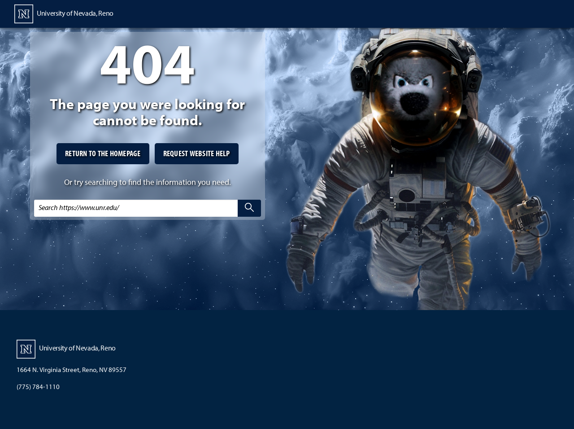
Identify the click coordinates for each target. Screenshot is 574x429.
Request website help (196, 153)
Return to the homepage (103, 153)
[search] (249, 208)
